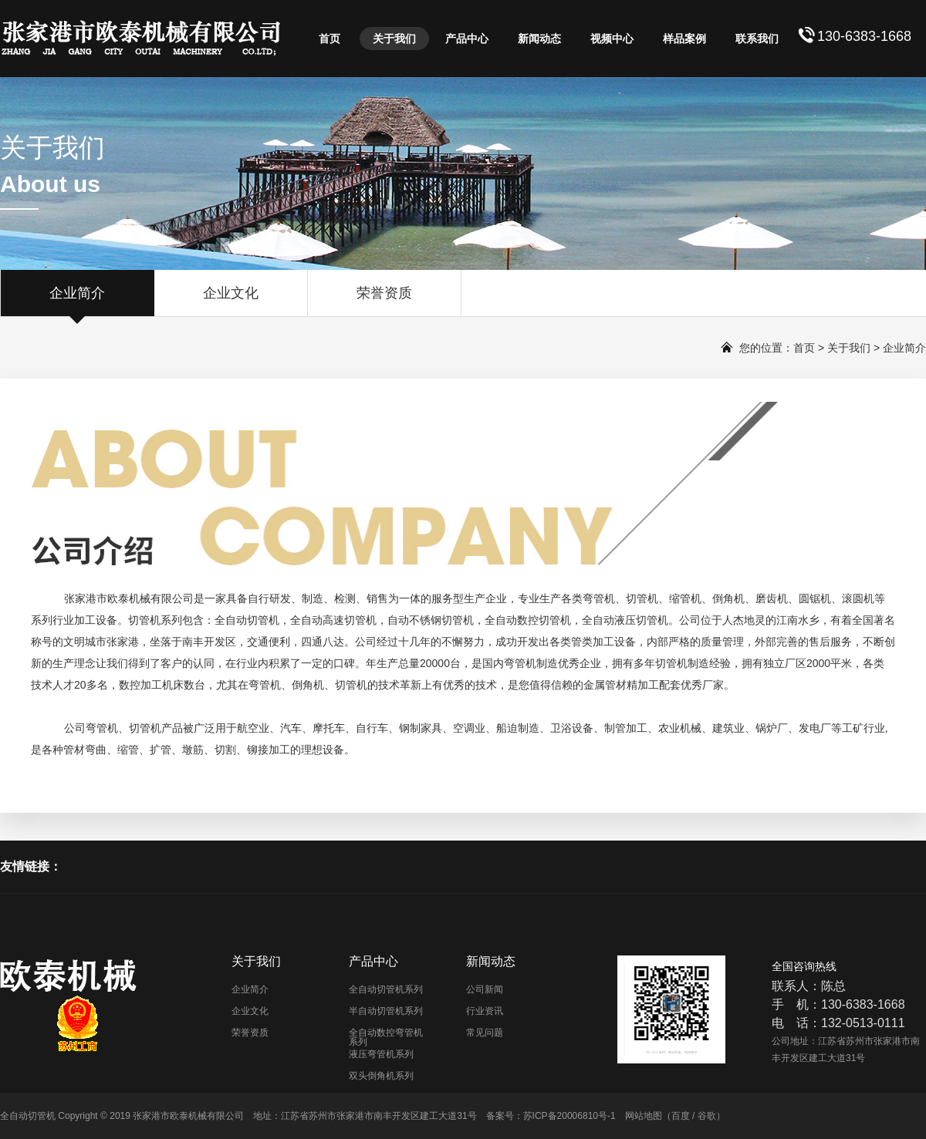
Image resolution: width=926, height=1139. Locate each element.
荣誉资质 (384, 300)
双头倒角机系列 (381, 1075)
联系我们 (757, 38)
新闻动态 (539, 38)
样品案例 (684, 38)
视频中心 (612, 38)
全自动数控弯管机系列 (386, 1037)
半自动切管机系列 (386, 1011)
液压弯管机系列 (381, 1054)
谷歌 (707, 1115)
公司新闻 (484, 989)
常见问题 (484, 1032)
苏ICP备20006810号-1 (569, 1115)
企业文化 (231, 300)
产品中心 (466, 38)
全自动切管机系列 (386, 989)
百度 (680, 1115)
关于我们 (394, 38)
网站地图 (643, 1115)
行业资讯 (484, 1011)
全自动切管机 (247, 620)
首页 (329, 38)
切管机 (642, 598)
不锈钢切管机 (441, 620)
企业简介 (77, 300)
